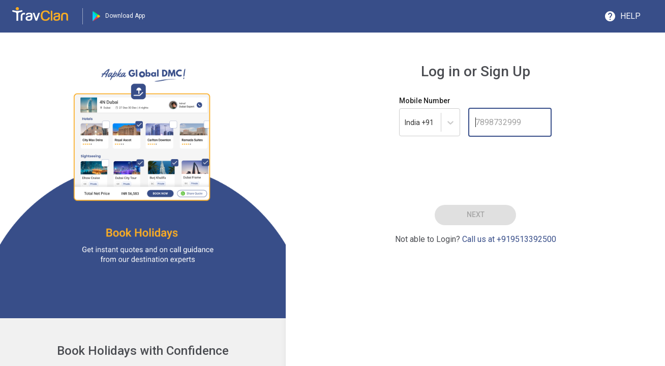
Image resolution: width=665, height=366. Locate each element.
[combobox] (420, 122)
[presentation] (475, 169)
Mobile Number (424, 100)
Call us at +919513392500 (509, 239)
